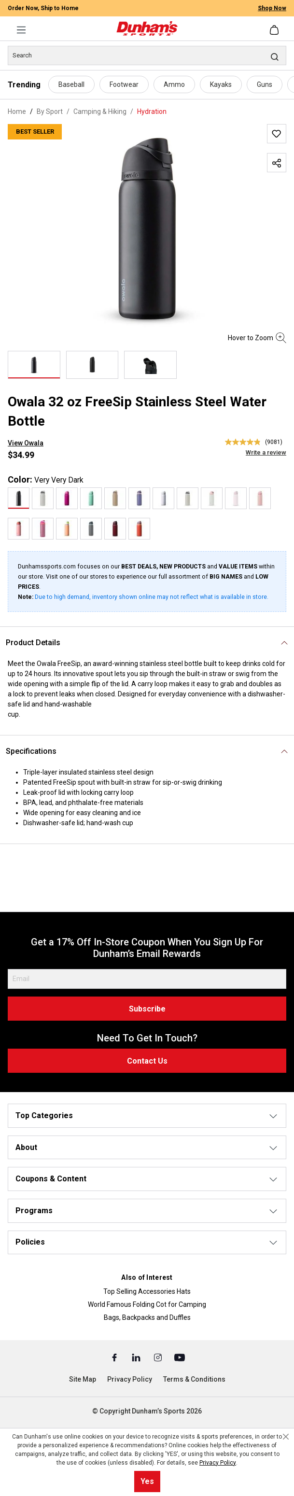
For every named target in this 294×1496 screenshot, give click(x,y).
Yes (147, 1481)
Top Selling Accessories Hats (147, 1291)
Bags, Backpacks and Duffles (147, 1317)
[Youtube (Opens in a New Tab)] (179, 1357)
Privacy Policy (129, 1379)
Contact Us (147, 1061)
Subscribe (147, 1008)
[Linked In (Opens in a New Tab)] (137, 1357)
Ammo (174, 84)
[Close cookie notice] (285, 1436)
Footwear (124, 84)
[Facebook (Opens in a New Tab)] (115, 1357)
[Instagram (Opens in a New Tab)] (159, 1357)
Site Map (82, 1379)
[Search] (147, 55)
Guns (264, 84)
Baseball (71, 84)
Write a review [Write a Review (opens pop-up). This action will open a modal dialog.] (266, 452)
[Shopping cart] (275, 30)
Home (17, 111)
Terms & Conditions (194, 1379)
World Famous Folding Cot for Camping (147, 1304)
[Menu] (21, 30)
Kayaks (221, 84)
